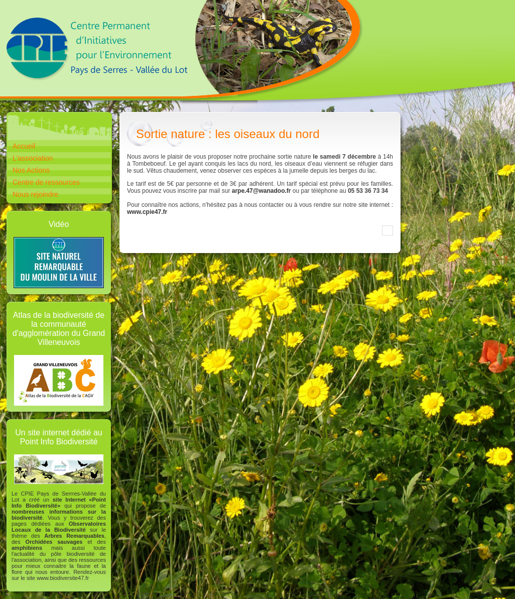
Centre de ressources (46, 182)
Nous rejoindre (35, 194)
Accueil (24, 146)
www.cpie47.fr (147, 211)
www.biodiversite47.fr (63, 578)
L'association (33, 158)
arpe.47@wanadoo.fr (261, 190)
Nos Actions (31, 170)
